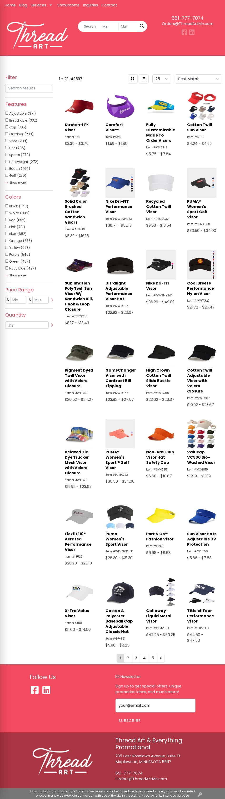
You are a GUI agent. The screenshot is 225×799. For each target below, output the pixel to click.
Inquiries (90, 5)
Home (10, 5)
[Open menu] (215, 63)
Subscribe (130, 720)
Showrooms (68, 5)
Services (38, 5)
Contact (109, 5)
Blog (23, 5)
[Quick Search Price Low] (109, 26)
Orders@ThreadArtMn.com (187, 23)
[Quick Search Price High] (127, 26)
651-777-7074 (188, 18)
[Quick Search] (89, 26)
